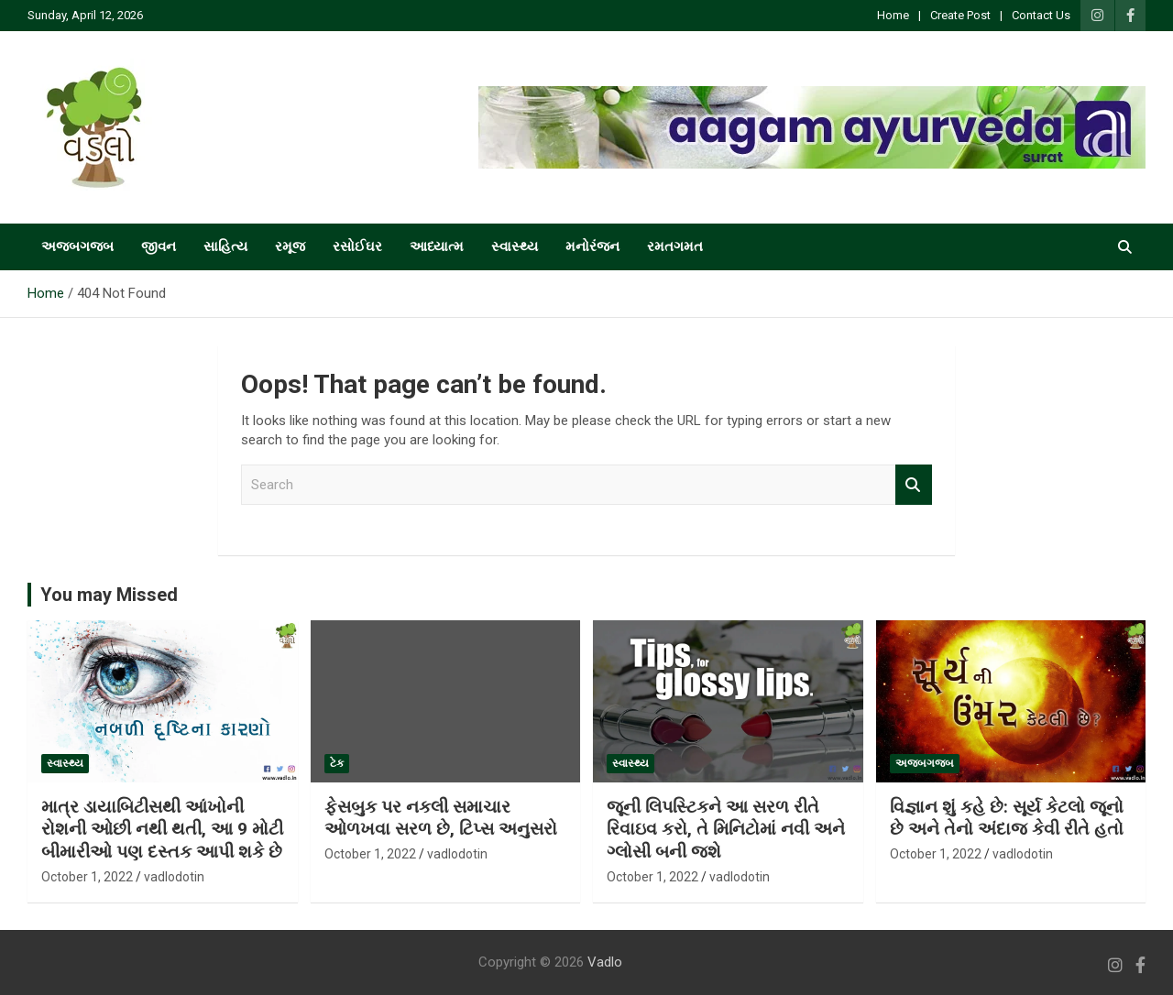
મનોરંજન (592, 246)
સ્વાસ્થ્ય (514, 246)
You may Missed (109, 595)
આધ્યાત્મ (437, 246)
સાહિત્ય (225, 246)
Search (913, 485)
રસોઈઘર (357, 246)
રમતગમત (675, 246)
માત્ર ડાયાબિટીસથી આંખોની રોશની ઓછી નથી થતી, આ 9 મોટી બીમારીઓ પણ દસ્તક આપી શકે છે (162, 829)
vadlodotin (174, 876)
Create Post (960, 15)
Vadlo (604, 962)
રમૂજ (290, 246)
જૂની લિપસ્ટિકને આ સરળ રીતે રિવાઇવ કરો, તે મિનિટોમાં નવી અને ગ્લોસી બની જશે (726, 829)
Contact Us (1041, 15)
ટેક (337, 763)
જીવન (158, 246)
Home (893, 15)
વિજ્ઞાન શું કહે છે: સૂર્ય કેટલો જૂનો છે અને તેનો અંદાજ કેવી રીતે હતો (1007, 818)
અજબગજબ (77, 246)
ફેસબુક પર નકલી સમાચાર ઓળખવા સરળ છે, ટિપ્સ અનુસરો (440, 818)
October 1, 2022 (87, 876)
